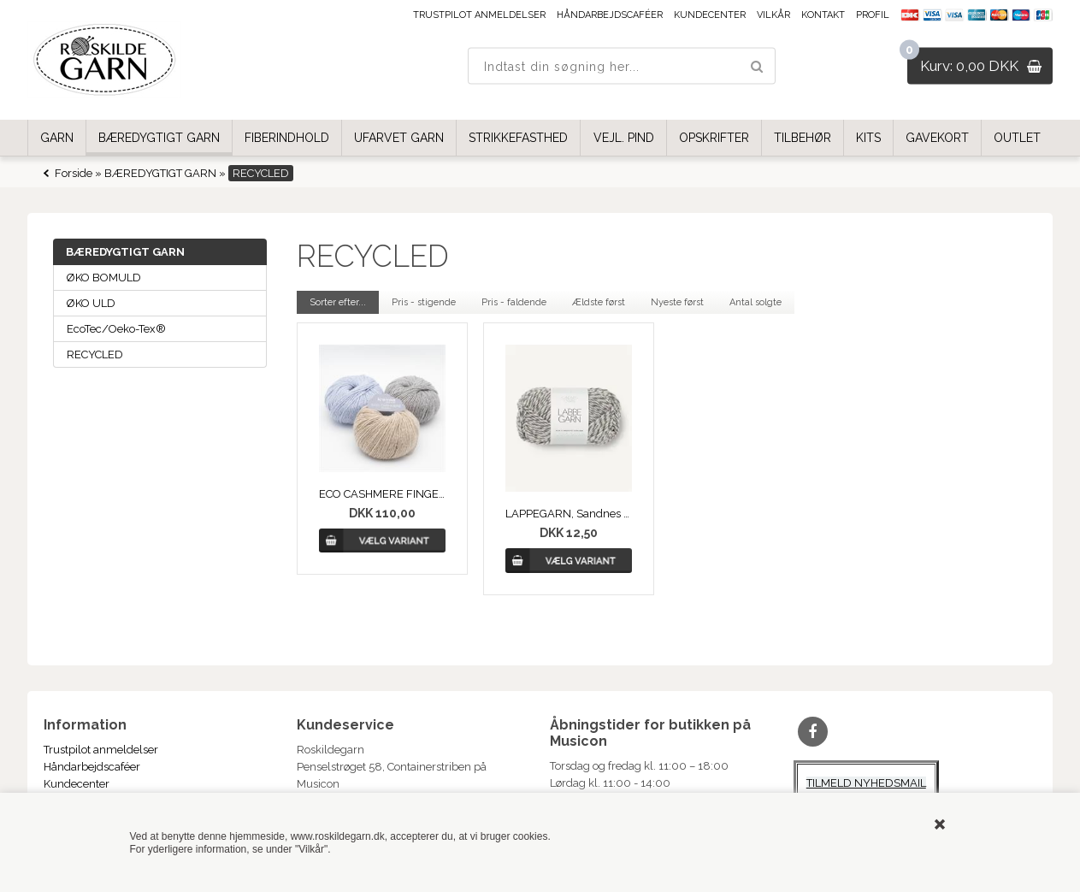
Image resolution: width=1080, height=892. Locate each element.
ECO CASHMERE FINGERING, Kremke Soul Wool (382, 493)
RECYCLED (95, 354)
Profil (872, 15)
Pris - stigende (424, 302)
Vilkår (773, 15)
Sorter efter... (338, 302)
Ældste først (598, 302)
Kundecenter (710, 15)
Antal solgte (755, 302)
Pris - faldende (513, 302)
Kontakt (823, 15)
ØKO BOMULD (104, 277)
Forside (73, 173)
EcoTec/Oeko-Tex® (116, 328)
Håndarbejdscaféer (610, 15)
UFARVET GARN (399, 138)
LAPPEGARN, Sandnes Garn (569, 513)
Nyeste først (677, 302)
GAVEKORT (937, 138)
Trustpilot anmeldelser (479, 15)
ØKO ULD (91, 303)
